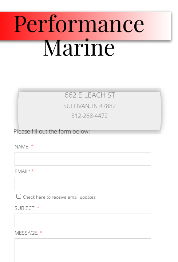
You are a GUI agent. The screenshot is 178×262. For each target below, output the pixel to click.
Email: (24, 171)
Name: (24, 146)
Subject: (27, 208)
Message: (29, 232)
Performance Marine (79, 34)
